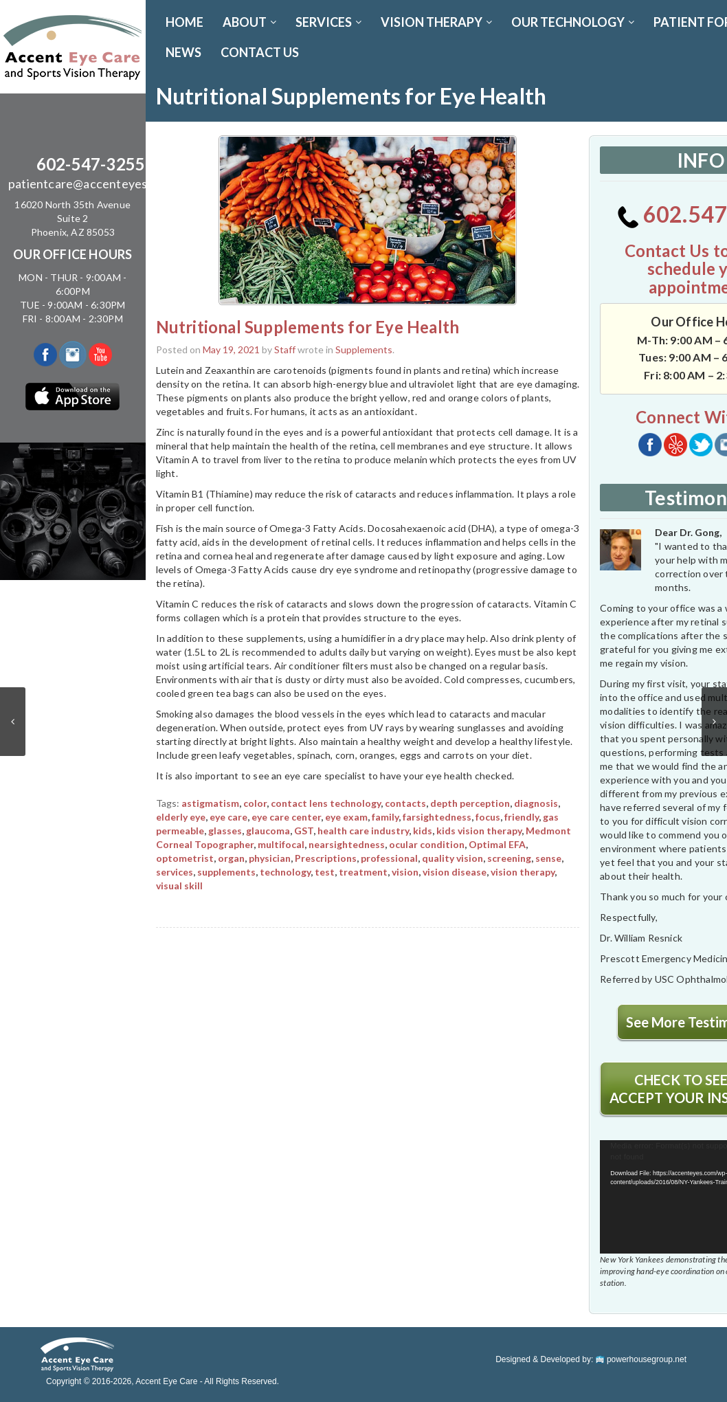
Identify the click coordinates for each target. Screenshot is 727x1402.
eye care (228, 817)
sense (548, 858)
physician (270, 858)
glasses (225, 830)
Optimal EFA (497, 844)
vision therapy (523, 872)
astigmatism (210, 803)
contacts (405, 803)
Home (184, 22)
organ (231, 858)
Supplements (363, 349)
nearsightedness (347, 844)
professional (389, 858)
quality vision (452, 858)
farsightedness (437, 817)
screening (509, 858)
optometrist (185, 858)
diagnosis (536, 803)
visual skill (179, 885)
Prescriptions (326, 858)
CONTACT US (260, 52)
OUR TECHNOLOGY (572, 22)
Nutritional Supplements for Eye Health (308, 327)
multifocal (281, 844)
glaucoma (268, 830)
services (174, 872)
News (183, 52)
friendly (521, 817)
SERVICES (328, 22)
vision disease (454, 872)
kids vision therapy (479, 830)
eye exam (346, 817)
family (385, 817)
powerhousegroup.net (641, 1359)
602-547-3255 (90, 164)
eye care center (286, 817)
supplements (226, 872)
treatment (363, 872)
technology (285, 872)
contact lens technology (326, 803)
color (255, 803)
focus (488, 817)
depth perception (470, 803)
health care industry (363, 830)
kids (422, 830)
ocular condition (427, 844)
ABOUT (249, 22)
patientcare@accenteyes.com (90, 183)
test (325, 872)
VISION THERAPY (436, 22)
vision (405, 872)
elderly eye (180, 817)
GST (303, 830)
